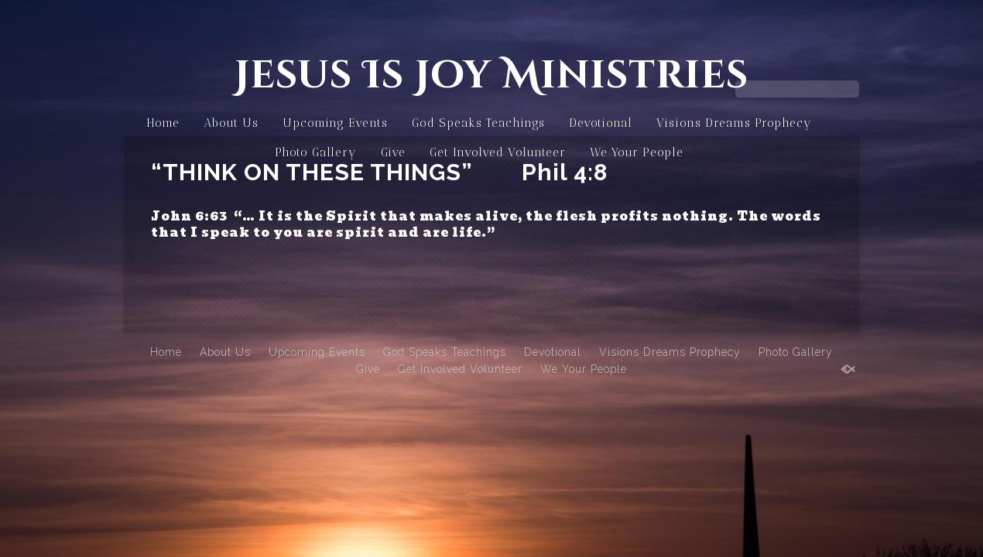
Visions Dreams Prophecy (734, 123)
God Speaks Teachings (478, 123)
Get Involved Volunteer (498, 152)
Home (163, 123)
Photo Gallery (316, 152)
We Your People (636, 152)
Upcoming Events (335, 123)
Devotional (600, 123)
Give (393, 152)
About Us (231, 123)
